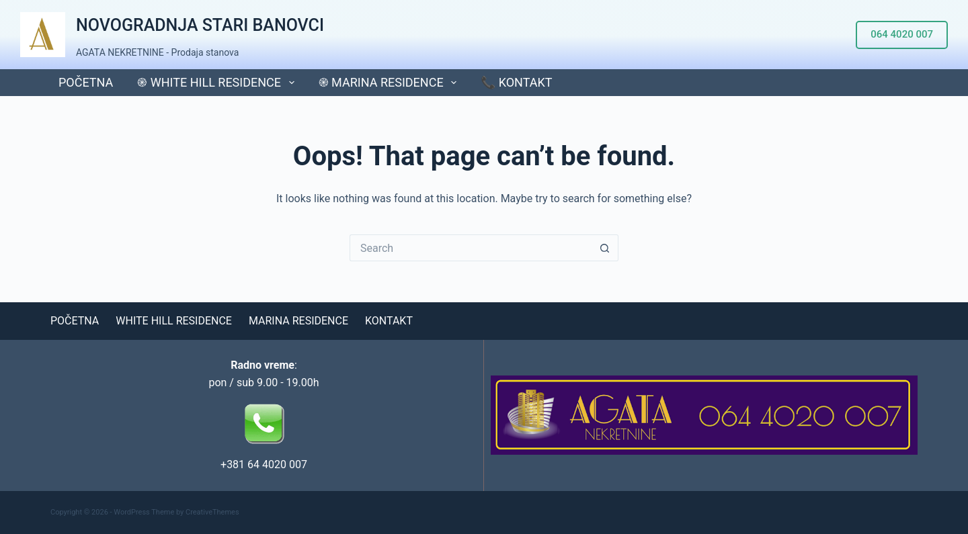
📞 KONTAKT (516, 82)
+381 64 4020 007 (263, 464)
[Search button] (605, 247)
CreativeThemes (212, 512)
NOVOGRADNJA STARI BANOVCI (200, 25)
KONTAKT (389, 321)
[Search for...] (471, 247)
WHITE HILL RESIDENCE (174, 321)
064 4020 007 (902, 34)
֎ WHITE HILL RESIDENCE (218, 83)
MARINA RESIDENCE (298, 321)
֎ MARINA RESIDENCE (390, 83)
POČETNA (85, 82)
